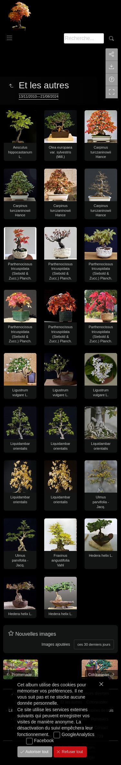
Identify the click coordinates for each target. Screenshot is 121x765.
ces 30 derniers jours (93, 644)
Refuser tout (72, 752)
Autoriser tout (37, 752)
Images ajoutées (56, 644)
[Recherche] (84, 38)
